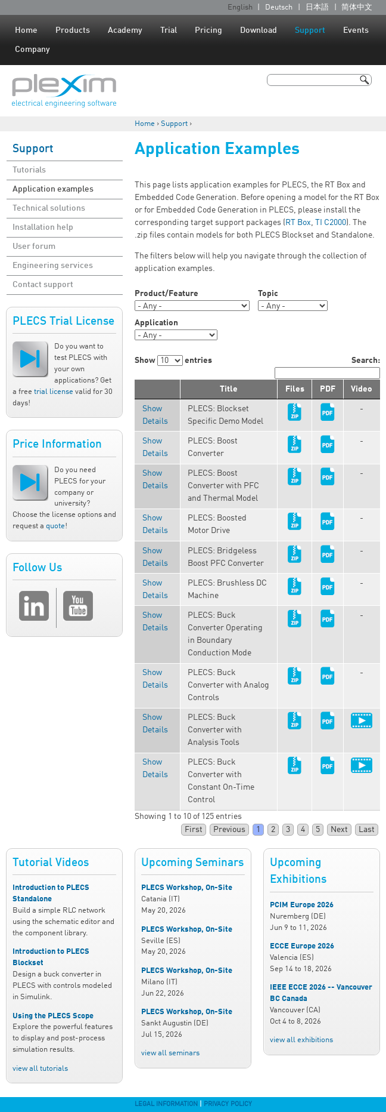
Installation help (43, 227)
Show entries (173, 360)
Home (26, 30)
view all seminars (170, 1053)
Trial (168, 30)
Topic (268, 293)
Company (32, 49)
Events (356, 30)
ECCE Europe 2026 (302, 946)
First (194, 829)
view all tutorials (40, 1069)
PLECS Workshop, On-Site (186, 888)
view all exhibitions (301, 1040)
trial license (53, 392)
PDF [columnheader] (327, 389)
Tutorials (29, 170)
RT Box (298, 222)
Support (310, 30)
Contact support (43, 285)
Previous (229, 829)
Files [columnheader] (294, 389)
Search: (327, 367)
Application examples (53, 189)
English (240, 7)
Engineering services (53, 265)
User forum (34, 246)
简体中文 (356, 7)
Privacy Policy (228, 1104)
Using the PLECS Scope (53, 1016)
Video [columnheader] (361, 389)
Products (72, 30)
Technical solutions (49, 208)
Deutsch (278, 7)
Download (258, 30)
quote (55, 526)
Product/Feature (166, 293)
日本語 (317, 7)
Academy (125, 30)
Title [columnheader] (229, 389)
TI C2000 (330, 222)
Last (367, 829)
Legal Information (166, 1104)
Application (156, 323)
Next (339, 829)
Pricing (208, 30)
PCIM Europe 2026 (302, 905)
